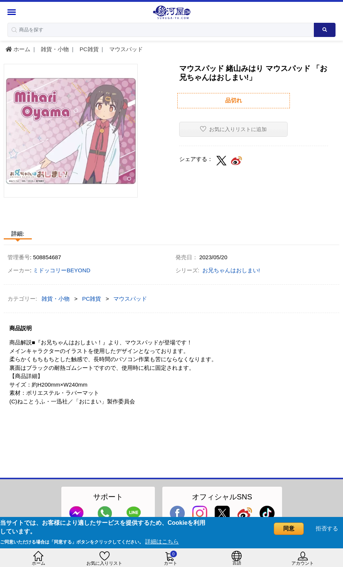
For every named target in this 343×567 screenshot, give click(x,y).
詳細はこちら (162, 541)
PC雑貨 (88, 49)
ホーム (18, 49)
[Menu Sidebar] (12, 12)
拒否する (327, 528)
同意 (288, 528)
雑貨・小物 (54, 49)
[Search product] (325, 30)
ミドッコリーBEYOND (61, 270)
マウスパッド (125, 49)
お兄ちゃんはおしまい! (231, 270)
